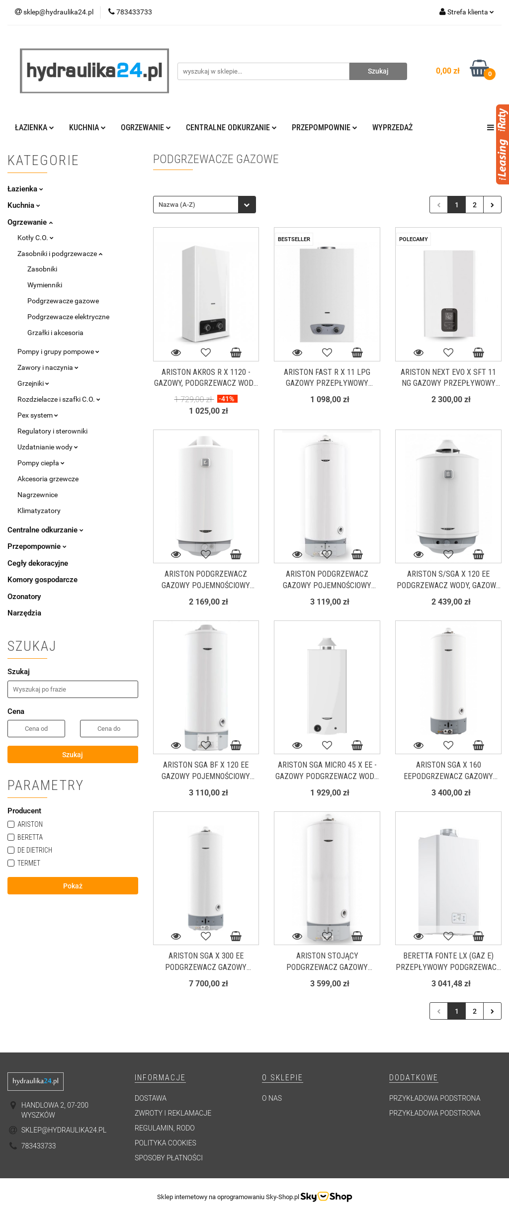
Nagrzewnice (37, 495)
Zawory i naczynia (48, 367)
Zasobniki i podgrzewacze (59, 254)
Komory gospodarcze (42, 579)
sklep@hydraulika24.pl (63, 1130)
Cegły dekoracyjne (37, 563)
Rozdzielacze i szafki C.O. (58, 399)
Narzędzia (24, 613)
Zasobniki (42, 269)
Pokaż (73, 886)
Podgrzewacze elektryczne (68, 317)
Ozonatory (24, 596)
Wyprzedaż (392, 127)
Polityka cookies (165, 1143)
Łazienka (34, 127)
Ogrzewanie (146, 127)
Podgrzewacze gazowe (63, 301)
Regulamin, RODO (165, 1128)
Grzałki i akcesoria (55, 333)
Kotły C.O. (35, 238)
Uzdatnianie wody (47, 447)
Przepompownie (324, 127)
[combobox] (204, 204)
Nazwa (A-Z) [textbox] (177, 204)
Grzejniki (33, 383)
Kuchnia (87, 127)
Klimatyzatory (39, 511)
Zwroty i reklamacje (173, 1113)
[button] (160, 1078)
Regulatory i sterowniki (52, 431)
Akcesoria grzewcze (48, 479)
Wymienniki (44, 285)
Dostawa (151, 1098)
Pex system (37, 415)
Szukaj (72, 755)
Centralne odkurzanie (231, 127)
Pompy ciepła (41, 463)
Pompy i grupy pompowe (58, 351)
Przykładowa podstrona (434, 1098)
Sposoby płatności (169, 1158)
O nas (272, 1098)
